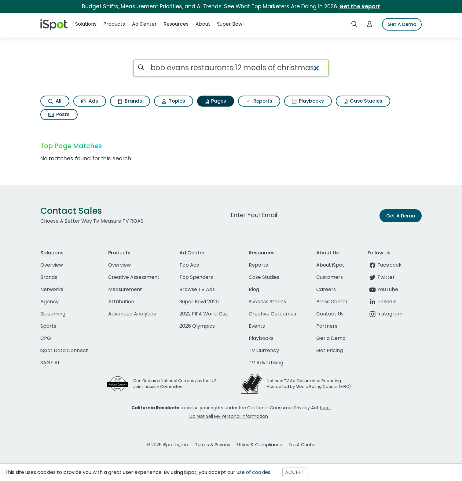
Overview (51, 264)
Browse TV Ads (197, 289)
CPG (45, 338)
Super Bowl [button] (230, 23)
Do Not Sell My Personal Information (228, 416)
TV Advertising (266, 362)
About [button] (203, 23)
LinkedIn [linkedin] (382, 301)
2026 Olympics (197, 326)
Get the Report (359, 6)
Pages (215, 100)
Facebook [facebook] (385, 264)
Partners (326, 326)
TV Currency (264, 350)
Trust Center (302, 445)
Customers (329, 277)
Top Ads (189, 264)
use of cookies (253, 472)
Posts (59, 114)
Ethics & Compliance (259, 445)
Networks (51, 289)
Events (257, 326)
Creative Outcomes (272, 313)
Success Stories (267, 301)
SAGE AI (49, 362)
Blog (254, 289)
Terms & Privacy (212, 445)
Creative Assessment (134, 277)
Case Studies (363, 100)
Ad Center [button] (144, 23)
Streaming (52, 313)
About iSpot (330, 264)
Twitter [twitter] (381, 277)
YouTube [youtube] (383, 289)
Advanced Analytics (132, 313)
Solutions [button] (86, 23)
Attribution (121, 301)
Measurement (125, 289)
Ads (89, 100)
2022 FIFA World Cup (204, 313)
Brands (130, 100)
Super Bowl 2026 (199, 301)
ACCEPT (295, 472)
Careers (326, 289)
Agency (49, 301)
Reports (259, 100)
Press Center (332, 301)
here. (325, 408)
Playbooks (308, 100)
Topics (173, 100)
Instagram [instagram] (385, 313)
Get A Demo (401, 24)
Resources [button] (176, 23)
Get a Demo (331, 338)
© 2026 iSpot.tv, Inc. (167, 445)
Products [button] (114, 23)
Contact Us (329, 313)
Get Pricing (329, 350)
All (54, 100)
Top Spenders (196, 277)
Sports (48, 326)
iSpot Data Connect (64, 350)
